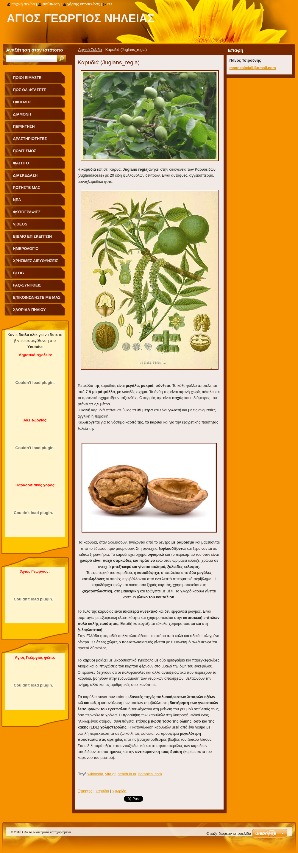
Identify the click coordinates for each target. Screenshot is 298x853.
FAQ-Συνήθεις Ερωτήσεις (27, 287)
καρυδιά (102, 791)
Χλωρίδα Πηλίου (29, 309)
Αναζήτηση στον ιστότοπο (34, 49)
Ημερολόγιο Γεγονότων (26, 250)
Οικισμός (22, 102)
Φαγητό (21, 163)
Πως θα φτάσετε (29, 90)
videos (20, 224)
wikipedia (95, 774)
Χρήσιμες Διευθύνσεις (35, 261)
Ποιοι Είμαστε (27, 77)
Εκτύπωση (51, 4)
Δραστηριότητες (30, 138)
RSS (109, 4)
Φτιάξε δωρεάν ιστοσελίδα (228, 833)
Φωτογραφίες (27, 212)
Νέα (17, 199)
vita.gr (110, 774)
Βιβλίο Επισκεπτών (32, 236)
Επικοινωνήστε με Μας (36, 297)
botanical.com (150, 774)
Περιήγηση (24, 126)
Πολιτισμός (24, 151)
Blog (18, 273)
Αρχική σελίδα (23, 4)
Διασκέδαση (25, 175)
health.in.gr (127, 774)
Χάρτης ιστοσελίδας (83, 4)
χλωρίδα (119, 791)
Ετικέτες (85, 791)
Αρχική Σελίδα (90, 49)
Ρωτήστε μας (26, 187)
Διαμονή (22, 114)
